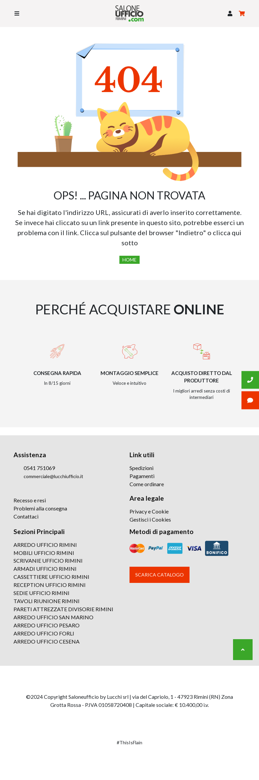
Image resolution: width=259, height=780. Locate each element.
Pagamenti (142, 476)
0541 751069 (39, 468)
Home (129, 259)
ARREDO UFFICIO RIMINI (45, 544)
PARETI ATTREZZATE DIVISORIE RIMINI (63, 609)
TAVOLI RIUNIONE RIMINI (46, 601)
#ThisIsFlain (129, 743)
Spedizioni (141, 468)
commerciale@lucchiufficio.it (53, 476)
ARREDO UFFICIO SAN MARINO (53, 617)
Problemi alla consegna (40, 508)
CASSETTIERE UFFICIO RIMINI (51, 577)
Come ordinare (147, 484)
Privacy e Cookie (149, 511)
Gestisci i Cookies (150, 519)
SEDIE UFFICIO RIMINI (41, 593)
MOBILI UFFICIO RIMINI (44, 553)
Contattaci (25, 516)
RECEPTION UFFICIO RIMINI (49, 585)
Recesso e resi (29, 500)
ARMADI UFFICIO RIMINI (45, 569)
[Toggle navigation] (16, 13)
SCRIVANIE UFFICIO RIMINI (48, 561)
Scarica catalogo (159, 575)
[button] (230, 13)
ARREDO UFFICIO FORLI (43, 633)
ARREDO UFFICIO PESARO (46, 625)
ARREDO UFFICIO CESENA (46, 641)
